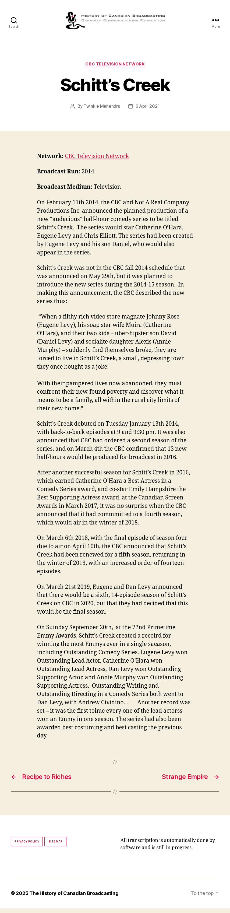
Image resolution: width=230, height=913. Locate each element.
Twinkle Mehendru (102, 110)
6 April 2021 (148, 110)
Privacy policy (27, 846)
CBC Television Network (114, 68)
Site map (55, 846)
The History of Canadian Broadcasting (73, 898)
